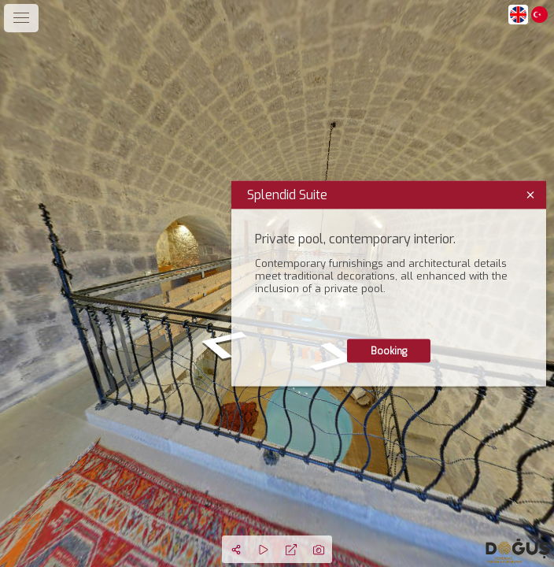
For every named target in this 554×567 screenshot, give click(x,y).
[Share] (235, 549)
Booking (389, 351)
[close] (530, 195)
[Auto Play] (263, 549)
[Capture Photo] (318, 549)
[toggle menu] (21, 18)
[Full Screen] (291, 549)
